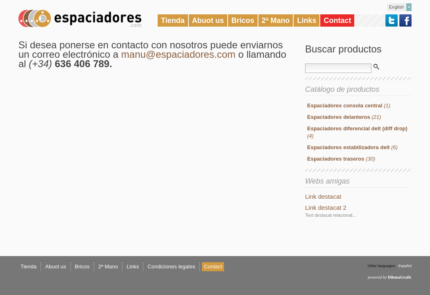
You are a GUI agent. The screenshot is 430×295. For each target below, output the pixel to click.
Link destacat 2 (325, 207)
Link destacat (323, 196)
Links (306, 20)
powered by (390, 277)
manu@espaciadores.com (178, 54)
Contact (337, 20)
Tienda (173, 20)
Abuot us (208, 20)
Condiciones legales (171, 266)
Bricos (242, 20)
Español (405, 266)
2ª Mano (276, 20)
